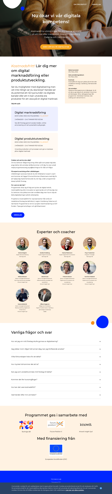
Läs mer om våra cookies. (75, 490)
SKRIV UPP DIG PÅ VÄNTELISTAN (56, 47)
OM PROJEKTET (80, 4)
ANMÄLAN (96, 4)
